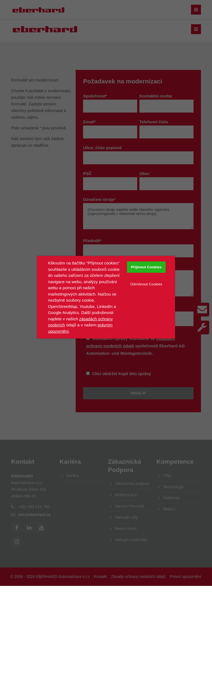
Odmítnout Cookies (146, 284)
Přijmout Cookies (146, 267)
